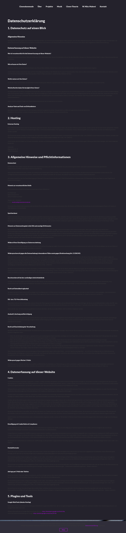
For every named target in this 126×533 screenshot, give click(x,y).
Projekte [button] (49, 6)
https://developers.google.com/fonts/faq (53, 511)
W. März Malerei (89, 6)
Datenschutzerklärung (91, 525)
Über (40, 6)
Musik (59, 6)
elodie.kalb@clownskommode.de (21, 202)
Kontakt (103, 6)
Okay (63, 529)
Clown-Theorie (72, 6)
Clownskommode (26, 6)
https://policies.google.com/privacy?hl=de (44, 513)
